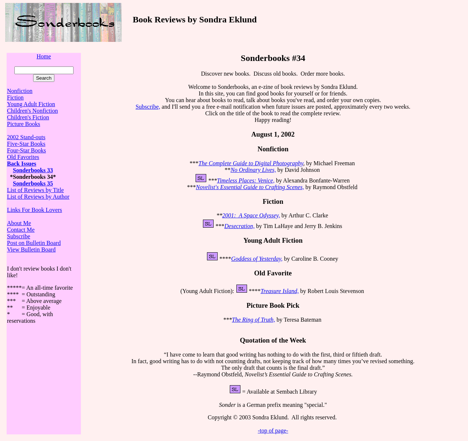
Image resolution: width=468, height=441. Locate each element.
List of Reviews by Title (35, 190)
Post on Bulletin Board (34, 243)
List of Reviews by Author (38, 197)
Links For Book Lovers (34, 210)
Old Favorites (23, 157)
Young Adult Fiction (31, 104)
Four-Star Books (26, 150)
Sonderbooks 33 (33, 170)
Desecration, (239, 226)
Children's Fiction (28, 117)
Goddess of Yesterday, (257, 259)
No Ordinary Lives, (253, 170)
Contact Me (21, 230)
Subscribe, (148, 107)
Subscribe (18, 236)
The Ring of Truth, (253, 320)
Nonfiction (19, 91)
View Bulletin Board (31, 249)
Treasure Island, (280, 291)
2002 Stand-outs (26, 137)
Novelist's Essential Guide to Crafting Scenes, (250, 187)
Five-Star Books (26, 144)
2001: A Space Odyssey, (251, 215)
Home (43, 56)
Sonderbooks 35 (33, 183)
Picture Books (23, 124)
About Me (19, 223)
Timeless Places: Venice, (246, 180)
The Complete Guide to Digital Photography (251, 163)
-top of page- (273, 430)
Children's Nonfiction (32, 111)
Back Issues (21, 163)
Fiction (15, 97)
